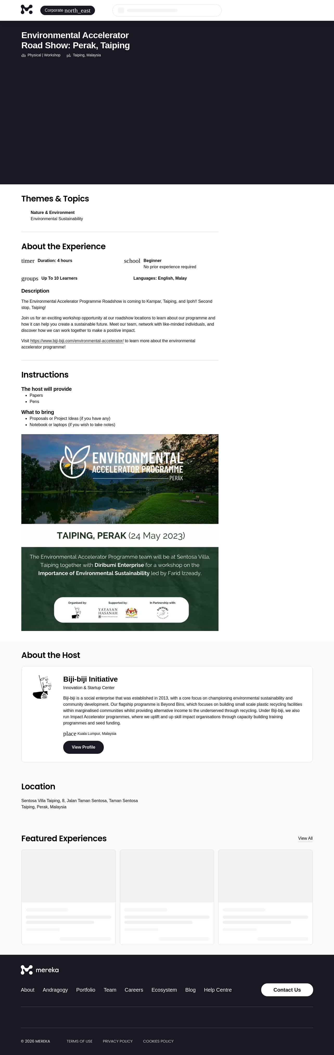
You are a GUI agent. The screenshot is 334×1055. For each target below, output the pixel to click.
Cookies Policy (158, 1041)
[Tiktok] (264, 970)
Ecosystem (164, 990)
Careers (134, 990)
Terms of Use (80, 1041)
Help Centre (218, 990)
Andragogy (55, 990)
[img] (53, 1041)
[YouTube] (310, 970)
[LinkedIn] (299, 970)
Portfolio (85, 990)
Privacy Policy (118, 1041)
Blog (190, 990)
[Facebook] (287, 970)
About (27, 990)
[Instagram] (276, 970)
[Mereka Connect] (40, 970)
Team (110, 990)
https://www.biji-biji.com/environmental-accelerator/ (77, 341)
